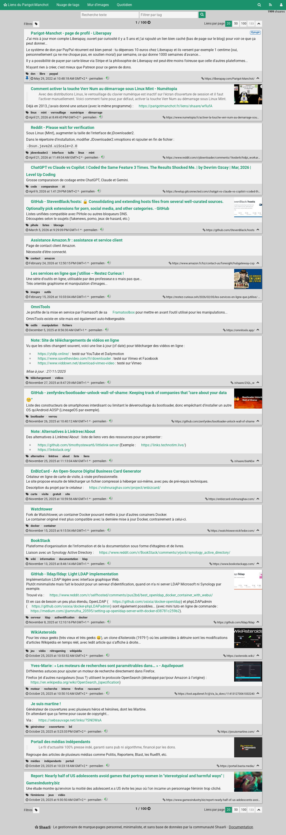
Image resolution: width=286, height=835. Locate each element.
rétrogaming (57, 651)
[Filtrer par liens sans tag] (36, 24)
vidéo (42, 651)
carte (34, 494)
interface (58, 152)
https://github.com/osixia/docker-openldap (147, 601)
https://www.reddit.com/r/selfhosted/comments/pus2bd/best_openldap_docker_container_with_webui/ (131, 595)
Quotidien (124, 5)
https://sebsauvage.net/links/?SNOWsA (69, 720)
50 (236, 23)
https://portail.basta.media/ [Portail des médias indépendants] (236, 766)
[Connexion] (281, 5)
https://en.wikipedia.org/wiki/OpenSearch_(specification (75, 682)
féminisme (37, 795)
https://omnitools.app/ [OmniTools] (239, 330)
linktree (53, 456)
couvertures (57, 726)
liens (87, 456)
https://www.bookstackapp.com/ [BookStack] (232, 564)
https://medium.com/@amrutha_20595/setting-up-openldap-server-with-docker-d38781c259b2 (105, 611)
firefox (79, 688)
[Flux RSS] (270, 5)
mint (43, 112)
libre (42, 73)
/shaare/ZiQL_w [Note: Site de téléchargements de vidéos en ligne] (243, 382)
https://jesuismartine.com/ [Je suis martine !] (236, 731)
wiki (33, 559)
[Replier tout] (258, 24)
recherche (50, 688)
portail (70, 761)
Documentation (241, 827)
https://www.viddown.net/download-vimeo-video (76, 363)
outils (47, 292)
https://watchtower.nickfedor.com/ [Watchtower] (231, 530)
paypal (53, 73)
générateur (38, 726)
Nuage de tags (68, 5)
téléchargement (41, 378)
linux (34, 112)
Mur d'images (98, 5)
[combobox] (169, 14)
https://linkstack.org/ (54, 450)
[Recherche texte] (110, 14)
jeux (51, 795)
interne (65, 688)
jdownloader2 (39, 152)
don (33, 73)
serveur (36, 617)
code (34, 186)
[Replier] (257, 78)
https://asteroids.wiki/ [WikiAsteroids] (239, 655)
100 (243, 23)
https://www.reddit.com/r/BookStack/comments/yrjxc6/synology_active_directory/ (164, 552)
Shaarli (44, 827)
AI (63, 186)
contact (35, 258)
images (35, 292)
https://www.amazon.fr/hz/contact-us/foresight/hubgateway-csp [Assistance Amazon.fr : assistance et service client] (212, 263)
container (50, 525)
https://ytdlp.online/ (53, 354)
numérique (77, 112)
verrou (52, 416)
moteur (35, 688)
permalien (67, 79)
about (65, 456)
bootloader (37, 416)
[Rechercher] (259, 5)
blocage (59, 225)
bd (70, 726)
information (47, 559)
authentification (64, 617)
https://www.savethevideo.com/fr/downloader (74, 358)
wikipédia (76, 651)
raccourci (94, 688)
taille (71, 152)
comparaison (49, 186)
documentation (68, 559)
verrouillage (58, 112)
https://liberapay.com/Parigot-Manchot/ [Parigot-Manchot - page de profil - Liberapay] (228, 78)
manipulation (50, 325)
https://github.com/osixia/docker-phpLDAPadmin (71, 606)
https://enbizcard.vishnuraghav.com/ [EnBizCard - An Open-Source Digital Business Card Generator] (230, 499)
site (67, 494)
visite (45, 494)
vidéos (59, 378)
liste (76, 456)
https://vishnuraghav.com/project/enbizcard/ (125, 488)
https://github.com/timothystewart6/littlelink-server (78, 445)
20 (228, 23)
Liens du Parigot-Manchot (26, 5)
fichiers (67, 325)
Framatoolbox (124, 312)
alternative (37, 456)
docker (35, 525)
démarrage (95, 112)
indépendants (52, 761)
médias (35, 761)
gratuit (57, 494)
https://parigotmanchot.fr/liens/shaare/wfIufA (175, 106)
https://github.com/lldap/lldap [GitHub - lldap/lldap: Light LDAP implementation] (234, 622)
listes (45, 225)
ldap (85, 559)
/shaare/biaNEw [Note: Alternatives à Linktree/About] (243, 461)
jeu (32, 651)
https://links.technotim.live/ (163, 445)
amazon (49, 258)
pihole (34, 225)
